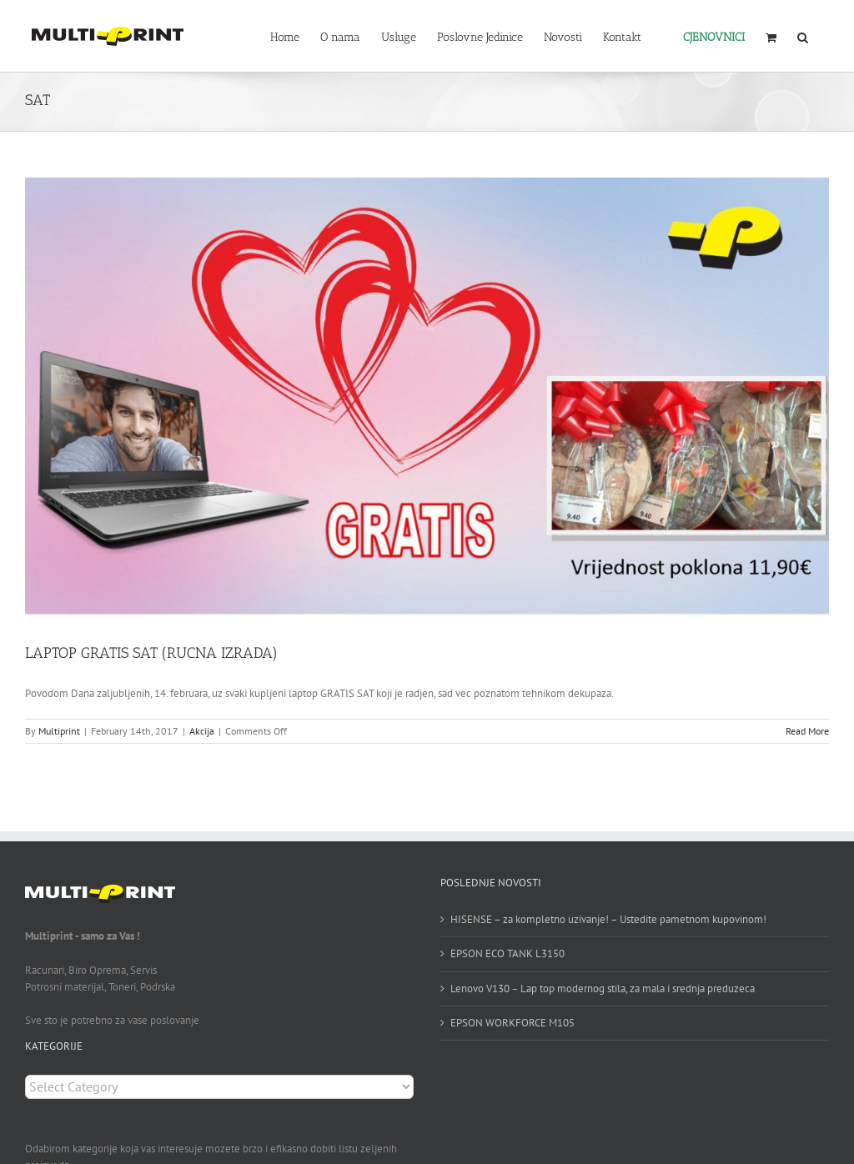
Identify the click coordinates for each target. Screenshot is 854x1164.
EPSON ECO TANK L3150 (507, 953)
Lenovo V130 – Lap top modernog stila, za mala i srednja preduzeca (602, 988)
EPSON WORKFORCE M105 (512, 1023)
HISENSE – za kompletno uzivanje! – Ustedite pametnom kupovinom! (608, 919)
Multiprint (59, 731)
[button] (802, 36)
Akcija (201, 731)
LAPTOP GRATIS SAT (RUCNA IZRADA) (151, 653)
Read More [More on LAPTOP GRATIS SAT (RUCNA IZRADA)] (807, 731)
